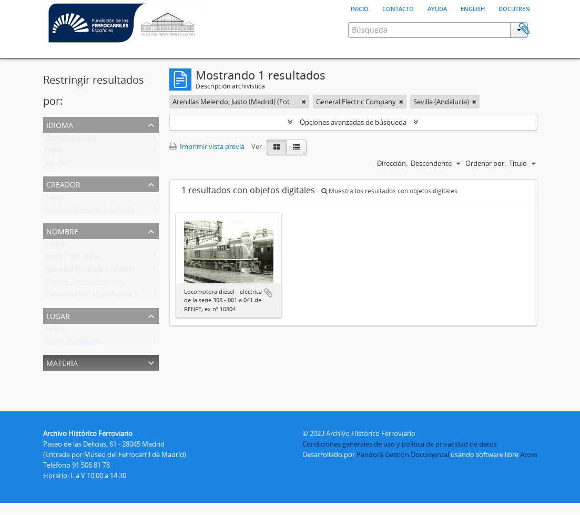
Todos (55, 225)
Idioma (59, 150)
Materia (62, 388)
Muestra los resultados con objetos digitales (389, 217)
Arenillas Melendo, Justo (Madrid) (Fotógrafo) (115, 238)
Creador (63, 210)
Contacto (398, 8)
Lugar (58, 341)
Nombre (62, 257)
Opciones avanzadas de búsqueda (353, 148)
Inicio (360, 8)
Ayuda (437, 8)
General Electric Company (85, 310)
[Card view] (277, 174)
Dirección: (392, 189)
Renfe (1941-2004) (72, 285)
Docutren (514, 8)
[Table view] (296, 174)
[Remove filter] (304, 128)
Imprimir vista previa (207, 172)
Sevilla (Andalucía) (73, 369)
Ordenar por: (485, 189)
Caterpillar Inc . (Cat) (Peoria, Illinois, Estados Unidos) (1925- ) (138, 323)
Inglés (54, 178)
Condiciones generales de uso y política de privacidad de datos (399, 456)
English (473, 8)
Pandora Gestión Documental (403, 466)
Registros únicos (70, 166)
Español (57, 191)
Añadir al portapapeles (268, 319)
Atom (528, 466)
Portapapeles (524, 72)
